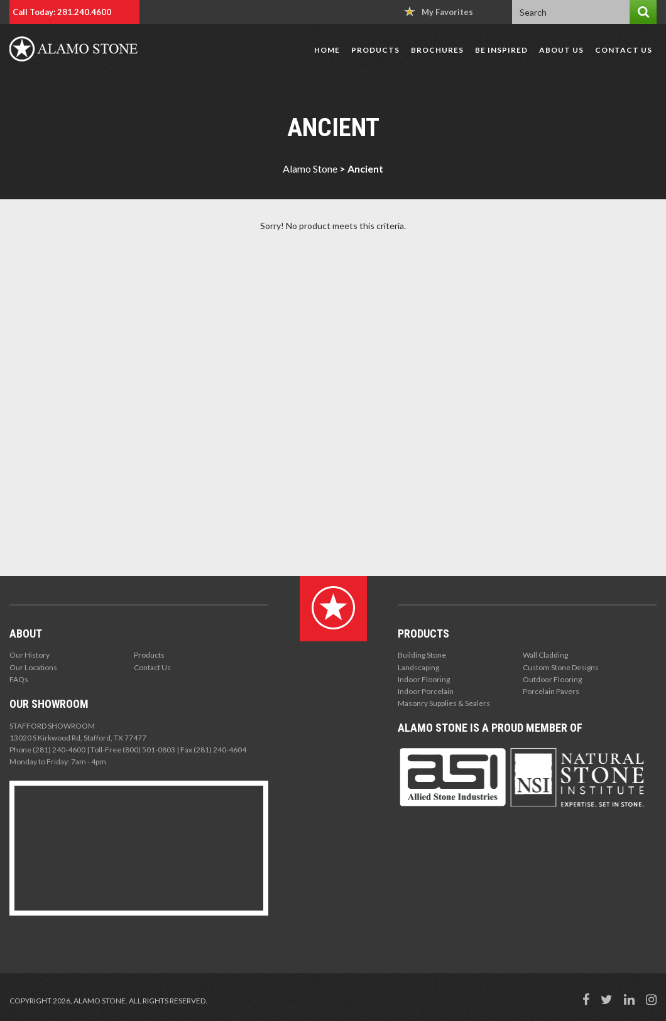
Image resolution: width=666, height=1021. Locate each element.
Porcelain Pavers (551, 691)
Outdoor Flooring (552, 679)
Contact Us (623, 50)
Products (375, 50)
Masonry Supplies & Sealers (444, 703)
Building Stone (422, 655)
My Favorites (438, 11)
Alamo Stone (310, 168)
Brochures (437, 50)
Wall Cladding (545, 655)
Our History (29, 655)
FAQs (18, 679)
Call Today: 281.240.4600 (62, 12)
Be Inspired (501, 50)
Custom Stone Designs (561, 667)
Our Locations (33, 667)
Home (327, 50)
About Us (561, 50)
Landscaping (418, 667)
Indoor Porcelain (426, 691)
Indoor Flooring (424, 679)
